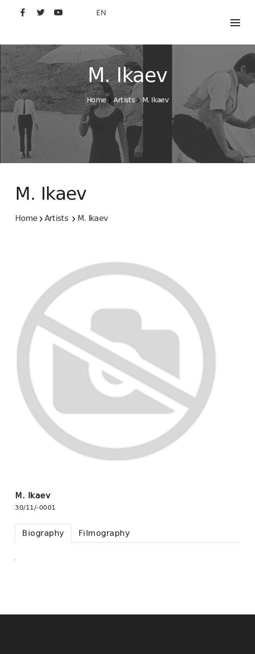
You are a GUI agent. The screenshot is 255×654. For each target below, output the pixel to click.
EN (101, 12)
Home (96, 100)
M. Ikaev (155, 100)
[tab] (43, 533)
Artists (124, 100)
